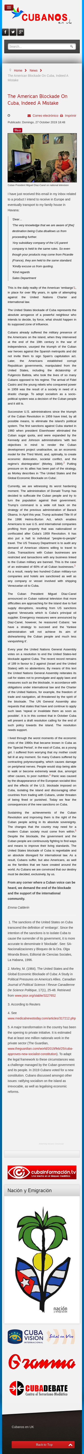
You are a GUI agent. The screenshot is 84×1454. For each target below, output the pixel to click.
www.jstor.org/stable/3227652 (35, 995)
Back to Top (44, 1444)
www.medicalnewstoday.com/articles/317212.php (42, 1018)
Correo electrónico (45, 115)
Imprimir (70, 115)
